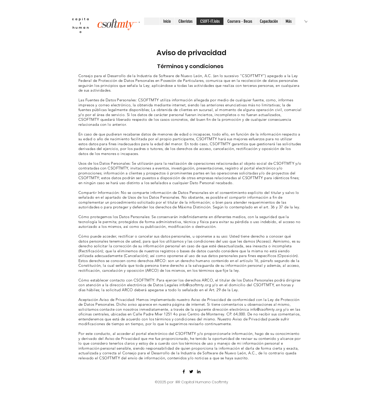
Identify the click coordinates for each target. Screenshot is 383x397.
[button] (305, 21)
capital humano (81, 25)
